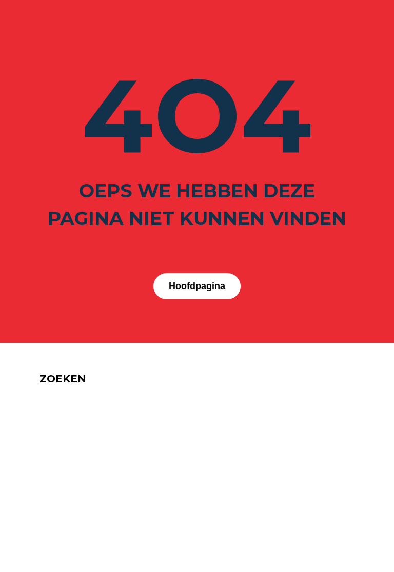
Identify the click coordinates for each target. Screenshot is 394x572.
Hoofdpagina (197, 286)
